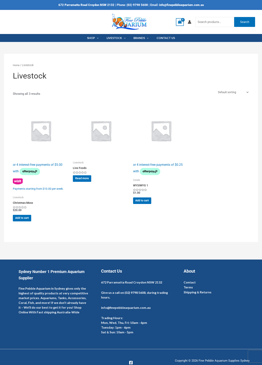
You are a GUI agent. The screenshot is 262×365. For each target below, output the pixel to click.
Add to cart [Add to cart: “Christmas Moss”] (26, 221)
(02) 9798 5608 (137, 5)
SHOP (96, 38)
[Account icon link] (189, 22)
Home (16, 65)
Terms (188, 287)
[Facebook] (131, 363)
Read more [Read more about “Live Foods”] (86, 181)
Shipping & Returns (197, 292)
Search (244, 22)
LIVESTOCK (117, 38)
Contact (190, 282)
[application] (100, 38)
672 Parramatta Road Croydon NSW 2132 (86, 5)
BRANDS (139, 38)
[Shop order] (231, 92)
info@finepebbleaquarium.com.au (181, 5)
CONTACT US (162, 38)
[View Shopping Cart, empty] (180, 22)
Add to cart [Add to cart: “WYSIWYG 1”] (146, 203)
